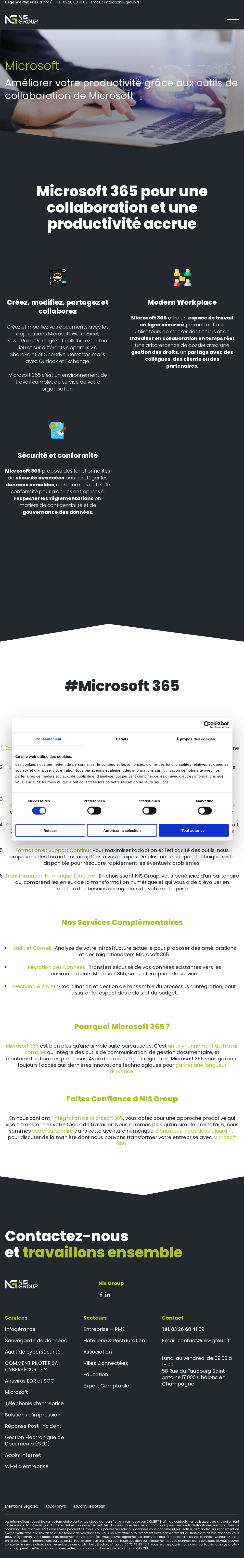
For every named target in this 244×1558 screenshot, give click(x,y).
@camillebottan (89, 1506)
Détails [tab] (122, 739)
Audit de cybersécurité (33, 1352)
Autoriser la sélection (122, 830)
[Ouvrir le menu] (233, 19)
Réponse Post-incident (33, 1426)
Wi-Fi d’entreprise (27, 1466)
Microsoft (16, 1392)
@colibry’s (55, 1506)
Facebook (101, 1294)
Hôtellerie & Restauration (114, 1341)
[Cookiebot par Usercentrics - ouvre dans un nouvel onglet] (207, 725)
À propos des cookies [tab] (195, 739)
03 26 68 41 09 (187, 1329)
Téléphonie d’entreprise (34, 1403)
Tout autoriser (193, 830)
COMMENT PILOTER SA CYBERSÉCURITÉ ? (31, 1366)
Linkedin (107, 1294)
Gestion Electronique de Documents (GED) (34, 1440)
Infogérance (20, 1329)
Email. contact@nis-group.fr (115, 2)
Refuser (50, 830)
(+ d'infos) (29, 2)
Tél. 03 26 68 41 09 (72, 2)
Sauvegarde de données (36, 1341)
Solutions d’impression (32, 1415)
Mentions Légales (21, 1506)
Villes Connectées (105, 1363)
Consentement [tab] (48, 739)
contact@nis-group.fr (204, 1341)
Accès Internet (23, 1455)
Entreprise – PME (104, 1329)
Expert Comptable (106, 1386)
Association (97, 1352)
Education (95, 1374)
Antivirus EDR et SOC (29, 1381)
